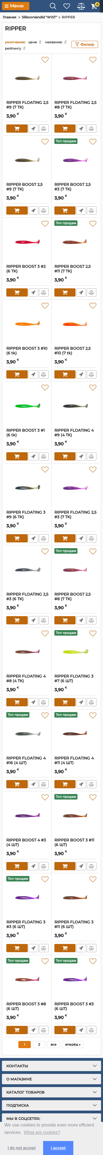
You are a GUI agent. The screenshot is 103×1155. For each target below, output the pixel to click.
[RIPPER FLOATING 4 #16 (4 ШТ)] (27, 732)
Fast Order (33, 128)
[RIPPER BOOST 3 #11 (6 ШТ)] (75, 814)
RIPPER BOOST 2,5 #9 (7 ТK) (27, 189)
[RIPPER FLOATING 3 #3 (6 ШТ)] (27, 896)
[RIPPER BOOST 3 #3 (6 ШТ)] (75, 978)
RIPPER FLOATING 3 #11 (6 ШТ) (75, 927)
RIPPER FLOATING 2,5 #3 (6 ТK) (27, 599)
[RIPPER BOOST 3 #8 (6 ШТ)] (27, 978)
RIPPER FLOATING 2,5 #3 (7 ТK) (75, 517)
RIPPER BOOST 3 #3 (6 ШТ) (75, 1009)
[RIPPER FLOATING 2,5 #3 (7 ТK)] (75, 486)
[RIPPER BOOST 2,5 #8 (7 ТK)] (75, 568)
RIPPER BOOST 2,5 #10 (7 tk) (75, 353)
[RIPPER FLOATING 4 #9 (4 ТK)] (75, 404)
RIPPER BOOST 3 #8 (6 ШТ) (27, 1009)
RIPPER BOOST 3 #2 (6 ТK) (27, 271)
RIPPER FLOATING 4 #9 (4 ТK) (75, 435)
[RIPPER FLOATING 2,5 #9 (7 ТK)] (27, 77)
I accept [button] (58, 1148)
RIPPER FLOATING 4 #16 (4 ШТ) (27, 763)
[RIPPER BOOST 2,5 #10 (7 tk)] (75, 322)
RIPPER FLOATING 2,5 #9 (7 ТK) (27, 107)
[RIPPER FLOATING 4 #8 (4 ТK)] (27, 650)
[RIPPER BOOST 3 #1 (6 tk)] (27, 404)
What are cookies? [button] (42, 1132)
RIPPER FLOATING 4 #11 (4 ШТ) (75, 763)
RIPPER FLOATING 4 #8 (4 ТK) (27, 681)
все (54, 1044)
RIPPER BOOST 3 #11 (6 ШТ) (75, 845)
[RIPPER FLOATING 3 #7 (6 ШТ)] (75, 650)
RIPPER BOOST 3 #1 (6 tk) (27, 435)
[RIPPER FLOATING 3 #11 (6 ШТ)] (75, 896)
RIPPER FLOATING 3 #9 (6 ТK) (27, 517)
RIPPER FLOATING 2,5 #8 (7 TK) (75, 107)
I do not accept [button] (22, 1148)
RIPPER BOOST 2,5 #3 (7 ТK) (75, 189)
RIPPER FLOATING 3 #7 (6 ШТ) (75, 681)
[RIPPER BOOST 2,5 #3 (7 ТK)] (75, 159)
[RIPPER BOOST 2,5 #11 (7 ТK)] (75, 240)
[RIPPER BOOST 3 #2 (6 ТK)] (27, 240)
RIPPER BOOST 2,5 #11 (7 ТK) (75, 271)
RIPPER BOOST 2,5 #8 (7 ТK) (75, 599)
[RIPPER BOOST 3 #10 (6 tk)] (27, 322)
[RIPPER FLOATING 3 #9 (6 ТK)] (27, 486)
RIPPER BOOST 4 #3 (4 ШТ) (27, 845)
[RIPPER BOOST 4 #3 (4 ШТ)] (27, 814)
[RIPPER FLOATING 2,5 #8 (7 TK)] (75, 77)
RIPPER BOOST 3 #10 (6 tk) (27, 353)
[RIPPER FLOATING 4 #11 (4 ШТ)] (75, 732)
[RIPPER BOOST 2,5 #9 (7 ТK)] (27, 159)
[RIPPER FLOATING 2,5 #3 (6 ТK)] (27, 568)
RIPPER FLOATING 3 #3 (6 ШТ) (27, 927)
